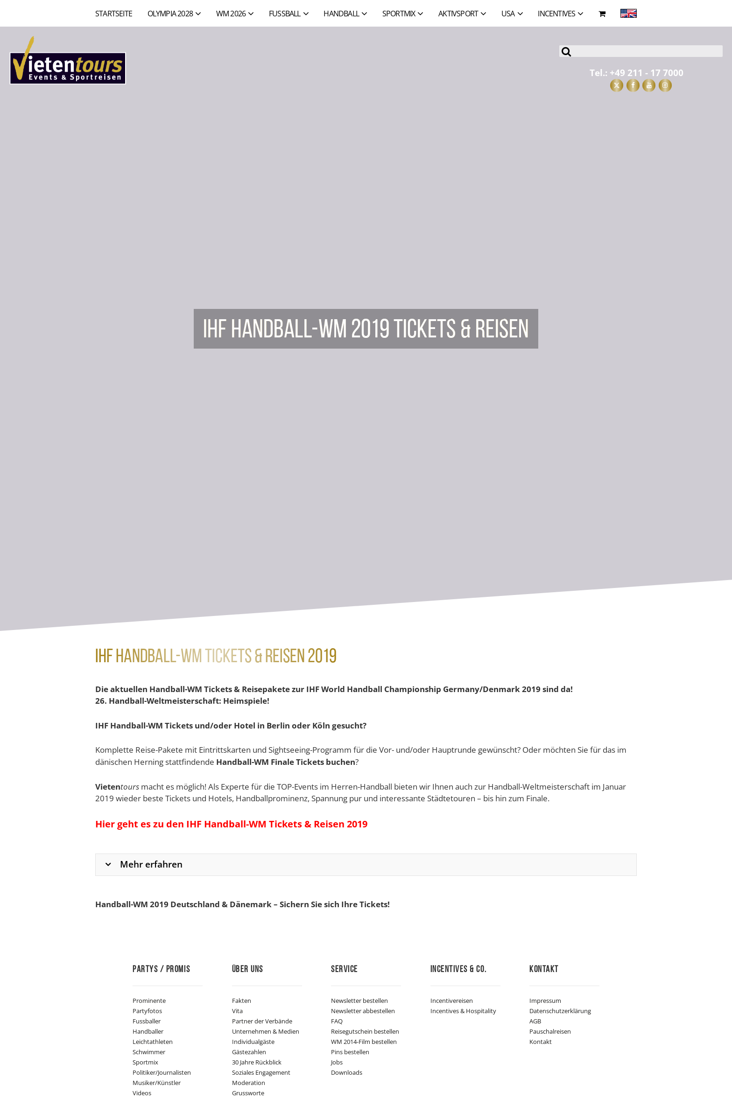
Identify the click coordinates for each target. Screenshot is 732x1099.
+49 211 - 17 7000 (646, 72)
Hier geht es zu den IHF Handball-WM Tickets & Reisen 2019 (231, 824)
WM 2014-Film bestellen (364, 1041)
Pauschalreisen (550, 1031)
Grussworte (248, 1093)
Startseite (113, 13)
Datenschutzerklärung (560, 1011)
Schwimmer (149, 1052)
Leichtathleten (153, 1041)
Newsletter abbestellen (363, 1011)
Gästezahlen (249, 1052)
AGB (535, 1021)
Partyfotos (147, 1011)
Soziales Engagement (261, 1072)
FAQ (337, 1021)
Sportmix (145, 1062)
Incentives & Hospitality (463, 1011)
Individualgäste (253, 1041)
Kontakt (540, 1041)
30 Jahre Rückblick (257, 1062)
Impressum (545, 1000)
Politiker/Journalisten (162, 1072)
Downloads (346, 1072)
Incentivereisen (451, 1000)
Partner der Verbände (262, 1021)
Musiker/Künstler (157, 1082)
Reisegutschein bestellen (365, 1031)
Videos (142, 1093)
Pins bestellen (350, 1052)
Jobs (337, 1062)
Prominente (149, 1000)
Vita (237, 1011)
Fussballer (147, 1021)
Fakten (241, 1000)
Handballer (148, 1031)
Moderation (248, 1082)
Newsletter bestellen (359, 1000)
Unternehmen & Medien (265, 1031)
